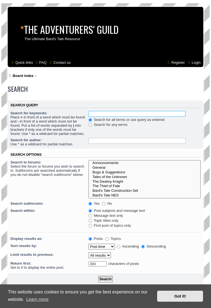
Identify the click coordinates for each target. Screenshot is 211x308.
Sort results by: (23, 246)
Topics (113, 239)
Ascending (128, 246)
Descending (153, 246)
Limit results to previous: (32, 254)
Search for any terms (107, 125)
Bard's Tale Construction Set (144, 190)
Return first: (20, 263)
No (107, 203)
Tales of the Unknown (144, 177)
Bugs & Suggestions (144, 172)
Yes (94, 203)
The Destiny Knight (144, 181)
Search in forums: (25, 162)
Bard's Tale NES (144, 195)
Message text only (105, 215)
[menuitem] (40, 62)
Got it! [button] (180, 296)
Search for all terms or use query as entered (126, 120)
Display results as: (26, 239)
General (144, 167)
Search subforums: (26, 203)
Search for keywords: (28, 113)
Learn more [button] (37, 299)
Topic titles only (103, 220)
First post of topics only (109, 225)
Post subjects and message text (116, 211)
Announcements (144, 163)
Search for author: (26, 140)
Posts (95, 239)
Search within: (22, 211)
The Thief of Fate (144, 186)
